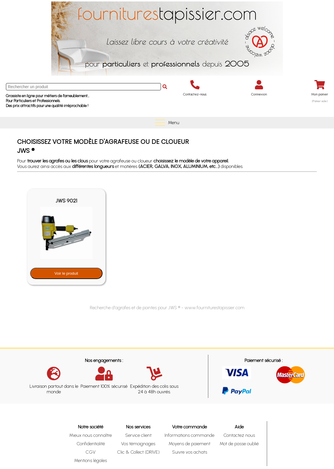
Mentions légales (90, 460)
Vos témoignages (138, 443)
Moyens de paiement (189, 443)
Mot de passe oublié (239, 443)
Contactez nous (239, 435)
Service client (138, 435)
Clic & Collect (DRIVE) (138, 452)
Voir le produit (66, 273)
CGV (90, 452)
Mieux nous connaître (90, 435)
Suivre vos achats (189, 452)
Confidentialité (90, 443)
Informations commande (189, 435)
